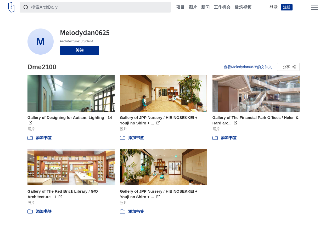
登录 (274, 7)
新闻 (205, 7)
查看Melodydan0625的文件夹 (248, 67)
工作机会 (222, 7)
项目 (180, 7)
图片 (193, 7)
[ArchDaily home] (11, 7)
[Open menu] (314, 7)
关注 (79, 50)
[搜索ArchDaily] (99, 7)
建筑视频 (243, 7)
